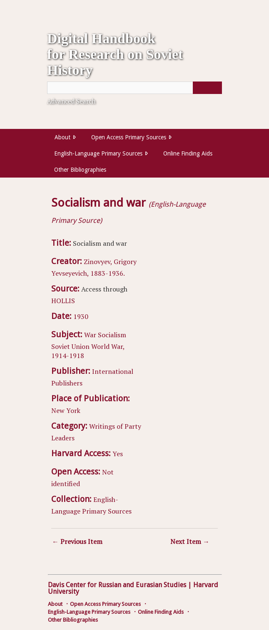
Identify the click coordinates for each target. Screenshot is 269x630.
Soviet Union (70, 346)
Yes (117, 453)
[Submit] (207, 88)
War (90, 334)
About (62, 137)
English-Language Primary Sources (98, 153)
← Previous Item (77, 541)
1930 (80, 316)
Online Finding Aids (187, 153)
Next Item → (189, 541)
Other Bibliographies (80, 169)
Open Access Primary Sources (128, 137)
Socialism (112, 334)
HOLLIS (63, 300)
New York (65, 410)
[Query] (134, 88)
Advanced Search (71, 101)
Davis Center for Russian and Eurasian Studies (117, 585)
